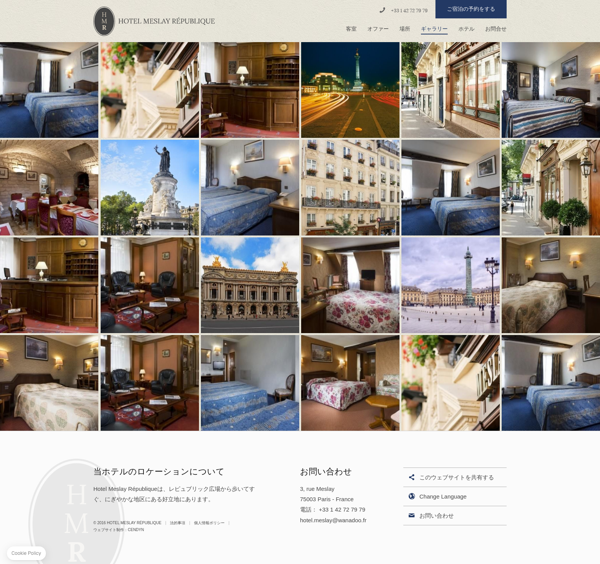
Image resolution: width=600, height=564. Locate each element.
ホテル (466, 29)
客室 (351, 29)
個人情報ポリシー (209, 523)
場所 (404, 29)
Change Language (436, 497)
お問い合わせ (430, 516)
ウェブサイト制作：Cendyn (118, 530)
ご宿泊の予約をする (471, 9)
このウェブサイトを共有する (450, 478)
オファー (378, 29)
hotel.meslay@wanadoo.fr (333, 520)
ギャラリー (434, 29)
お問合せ (496, 29)
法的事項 (177, 523)
